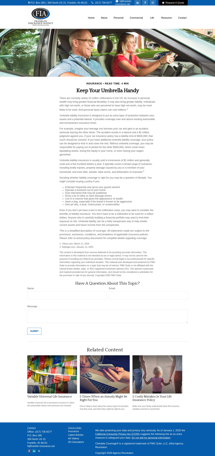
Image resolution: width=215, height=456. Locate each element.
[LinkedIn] (138, 2)
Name (30, 288)
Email (112, 288)
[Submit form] (34, 331)
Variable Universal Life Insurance (49, 396)
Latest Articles (76, 435)
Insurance (73, 431)
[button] (91, 17)
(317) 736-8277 (101, 2)
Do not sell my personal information (151, 437)
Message (32, 306)
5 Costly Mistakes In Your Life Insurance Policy (152, 398)
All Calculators (76, 442)
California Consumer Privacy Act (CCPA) (117, 434)
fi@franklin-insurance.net (41, 446)
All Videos (73, 438)
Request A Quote (173, 2)
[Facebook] (145, 2)
